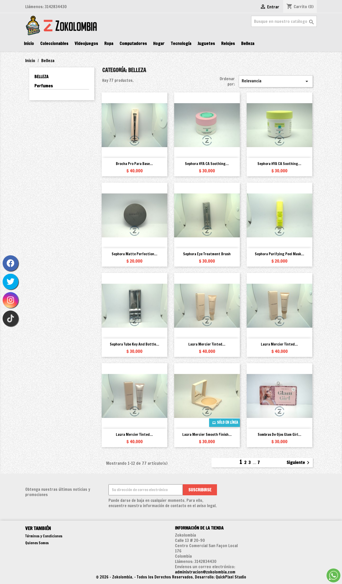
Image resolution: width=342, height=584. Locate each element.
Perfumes (43, 86)
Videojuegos (86, 43)
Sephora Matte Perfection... (134, 254)
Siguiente (299, 463)
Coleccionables (54, 43)
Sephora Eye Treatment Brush (207, 254)
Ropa (108, 43)
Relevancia (276, 81)
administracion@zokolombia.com (205, 572)
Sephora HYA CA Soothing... (207, 163)
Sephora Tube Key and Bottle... (134, 344)
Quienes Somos (37, 543)
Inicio (29, 43)
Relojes (228, 43)
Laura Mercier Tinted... (206, 344)
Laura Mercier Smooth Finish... (207, 434)
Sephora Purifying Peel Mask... (279, 254)
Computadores (133, 43)
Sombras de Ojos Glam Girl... (279, 434)
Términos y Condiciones (43, 536)
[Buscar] (284, 21)
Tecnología (181, 43)
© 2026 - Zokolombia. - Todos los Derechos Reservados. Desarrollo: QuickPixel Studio (171, 577)
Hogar (158, 43)
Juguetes (206, 43)
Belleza (247, 43)
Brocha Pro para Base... (134, 163)
